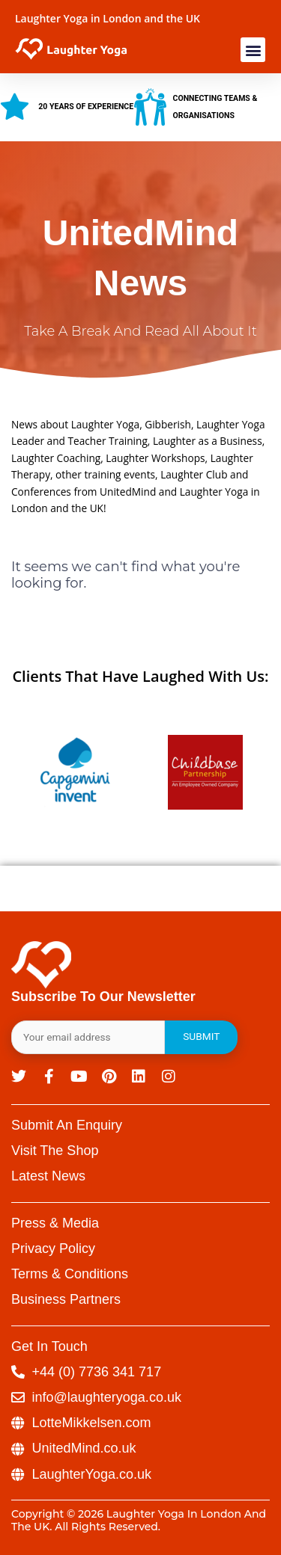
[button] (253, 49)
